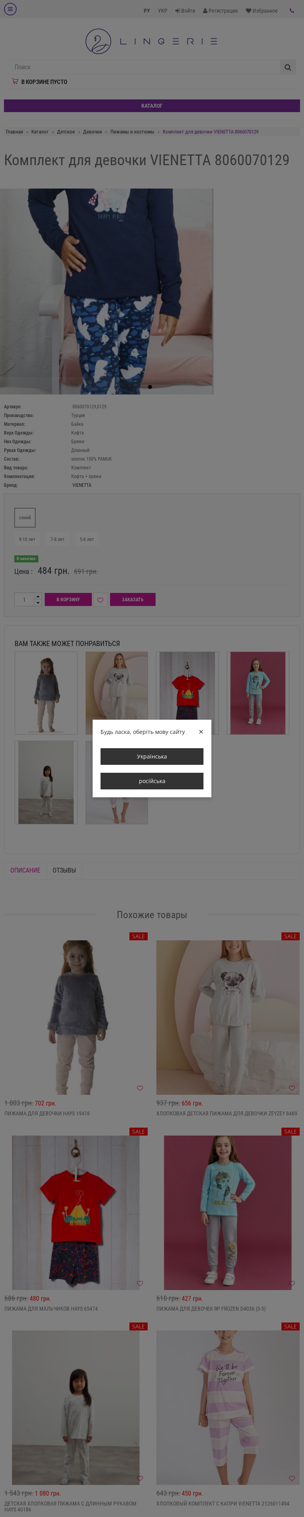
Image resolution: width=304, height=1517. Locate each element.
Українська (152, 756)
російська (152, 781)
